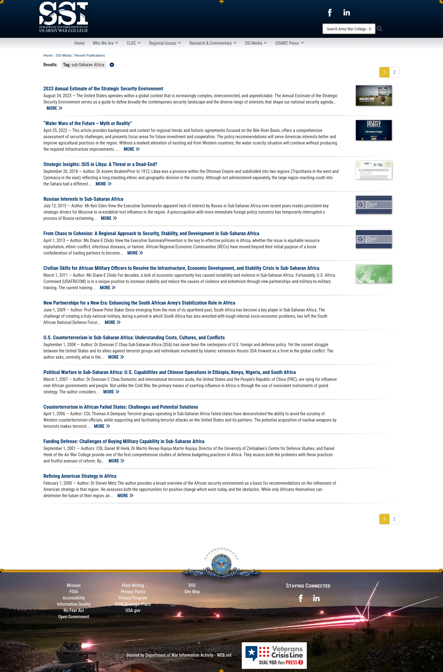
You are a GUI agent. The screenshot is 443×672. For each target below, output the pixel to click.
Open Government (73, 616)
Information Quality (74, 604)
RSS (192, 585)
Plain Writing (133, 585)
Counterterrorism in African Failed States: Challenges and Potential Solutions (120, 407)
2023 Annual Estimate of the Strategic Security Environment (103, 89)
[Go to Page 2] (394, 72)
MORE (54, 108)
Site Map (192, 591)
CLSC (134, 43)
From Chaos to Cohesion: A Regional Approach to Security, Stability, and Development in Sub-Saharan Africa (151, 233)
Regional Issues (165, 43)
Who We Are (106, 43)
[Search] (349, 28)
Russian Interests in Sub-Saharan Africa (83, 199)
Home (79, 43)
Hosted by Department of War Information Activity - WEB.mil (179, 655)
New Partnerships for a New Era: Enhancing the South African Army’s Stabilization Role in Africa (139, 303)
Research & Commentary (213, 43)
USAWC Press (289, 43)
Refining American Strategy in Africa (79, 476)
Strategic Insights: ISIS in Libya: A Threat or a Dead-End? (100, 164)
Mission (74, 585)
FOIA (74, 591)
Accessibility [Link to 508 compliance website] (74, 597)
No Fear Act (74, 610)
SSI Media (256, 43)
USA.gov (133, 610)
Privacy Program (133, 597)
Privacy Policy (133, 591)
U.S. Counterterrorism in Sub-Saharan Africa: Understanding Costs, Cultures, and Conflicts (134, 338)
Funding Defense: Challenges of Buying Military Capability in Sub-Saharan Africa (124, 441)
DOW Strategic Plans (133, 604)
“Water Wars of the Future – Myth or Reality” (87, 123)
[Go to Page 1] (384, 72)
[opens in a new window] (329, 12)
